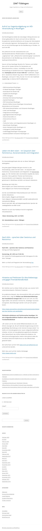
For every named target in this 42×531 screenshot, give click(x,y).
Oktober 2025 (5, 437)
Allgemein (28, 267)
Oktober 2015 (5, 479)
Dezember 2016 (6, 462)
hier (32, 262)
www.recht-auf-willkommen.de (29, 345)
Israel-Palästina (6, 496)
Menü (21, 11)
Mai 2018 (4, 452)
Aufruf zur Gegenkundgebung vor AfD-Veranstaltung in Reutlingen (17, 27)
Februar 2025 (5, 441)
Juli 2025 (4, 439)
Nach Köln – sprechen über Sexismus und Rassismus (18, 238)
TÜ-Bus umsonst (6, 500)
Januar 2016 (5, 473)
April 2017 (4, 460)
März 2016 (4, 471)
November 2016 (6, 465)
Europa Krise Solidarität (32, 138)
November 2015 (6, 477)
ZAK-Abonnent (7, 402)
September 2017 (6, 456)
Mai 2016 (4, 469)
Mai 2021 (4, 448)
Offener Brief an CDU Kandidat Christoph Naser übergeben (17, 385)
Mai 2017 (4, 458)
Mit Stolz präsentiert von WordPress (11, 528)
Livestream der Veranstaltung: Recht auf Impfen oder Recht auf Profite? (20, 387)
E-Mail (4, 406)
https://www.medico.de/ (9, 353)
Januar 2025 (5, 443)
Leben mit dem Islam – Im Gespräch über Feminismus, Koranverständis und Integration (20, 152)
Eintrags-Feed (5, 513)
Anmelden (4, 511)
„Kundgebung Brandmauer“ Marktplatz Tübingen (15, 383)
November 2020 (6, 450)
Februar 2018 (5, 454)
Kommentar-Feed (6, 515)
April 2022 (4, 446)
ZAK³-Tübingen (21, 3)
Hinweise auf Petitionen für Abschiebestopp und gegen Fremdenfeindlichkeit (19, 278)
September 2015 (6, 481)
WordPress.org (6, 517)
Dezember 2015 (6, 475)
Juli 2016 (4, 467)
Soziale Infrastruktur (7, 498)
